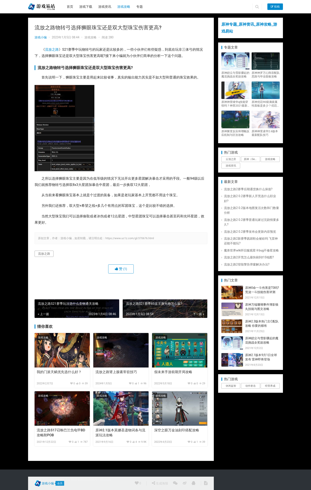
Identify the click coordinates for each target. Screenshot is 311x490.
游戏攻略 (123, 7)
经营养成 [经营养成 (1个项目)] (270, 385)
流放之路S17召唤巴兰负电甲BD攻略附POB (61, 432)
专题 (139, 7)
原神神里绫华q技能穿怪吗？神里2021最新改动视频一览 (234, 103)
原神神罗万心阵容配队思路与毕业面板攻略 (266, 74)
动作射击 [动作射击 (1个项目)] (250, 385)
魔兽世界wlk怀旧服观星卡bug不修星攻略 (251, 250)
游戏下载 (85, 7)
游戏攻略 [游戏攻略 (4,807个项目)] (270, 159)
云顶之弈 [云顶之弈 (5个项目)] (231, 159)
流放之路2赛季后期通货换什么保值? (248, 189)
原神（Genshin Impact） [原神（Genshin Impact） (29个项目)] (252, 159)
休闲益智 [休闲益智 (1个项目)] (231, 385)
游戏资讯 (104, 7)
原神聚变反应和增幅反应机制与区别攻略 (235, 133)
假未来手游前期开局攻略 (173, 372)
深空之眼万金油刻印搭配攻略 (176, 430)
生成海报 (160, 483)
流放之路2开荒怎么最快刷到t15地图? (249, 257)
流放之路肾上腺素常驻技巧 (116, 372)
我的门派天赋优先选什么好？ (59, 372)
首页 (70, 7)
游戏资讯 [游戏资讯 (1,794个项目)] (231, 165)
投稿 (275, 6)
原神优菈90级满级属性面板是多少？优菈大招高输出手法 (266, 103)
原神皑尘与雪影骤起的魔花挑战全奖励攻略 (235, 74)
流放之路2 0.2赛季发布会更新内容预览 (250, 231)
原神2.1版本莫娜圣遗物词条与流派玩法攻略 (120, 432)
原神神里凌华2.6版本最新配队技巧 (265, 133)
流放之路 (52, 49)
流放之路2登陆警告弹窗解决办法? (247, 264)
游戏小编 (41, 37)
